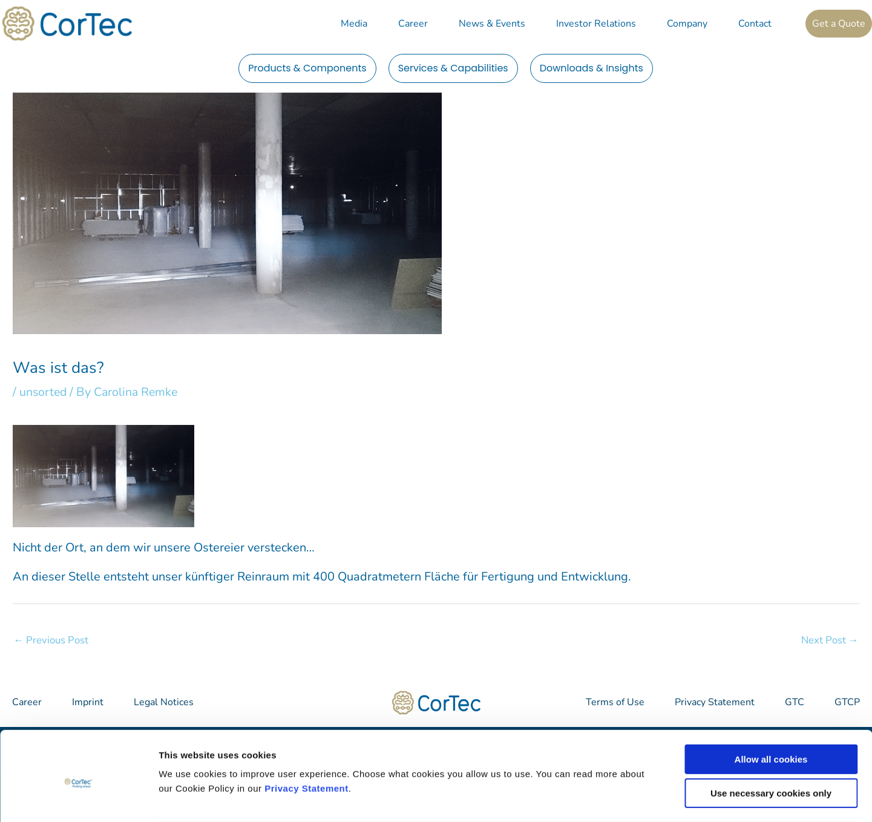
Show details (635, 798)
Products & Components (307, 68)
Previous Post (52, 640)
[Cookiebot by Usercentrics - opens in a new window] (78, 798)
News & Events (492, 23)
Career (413, 23)
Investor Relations (596, 23)
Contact (755, 23)
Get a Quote (838, 23)
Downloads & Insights (591, 68)
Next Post (830, 640)
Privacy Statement (306, 740)
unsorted (43, 392)
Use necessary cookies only (770, 745)
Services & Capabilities (453, 68)
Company (687, 23)
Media (354, 23)
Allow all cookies (771, 711)
